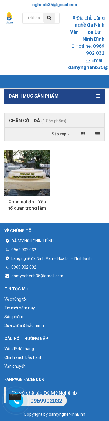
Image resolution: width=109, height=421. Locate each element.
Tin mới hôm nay (19, 308)
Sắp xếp (61, 134)
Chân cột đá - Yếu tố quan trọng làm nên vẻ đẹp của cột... (27, 205)
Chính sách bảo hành (23, 357)
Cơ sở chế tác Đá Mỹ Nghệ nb (44, 393)
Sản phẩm (13, 316)
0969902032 (46, 400)
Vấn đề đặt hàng (19, 348)
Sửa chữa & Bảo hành (24, 325)
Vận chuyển (15, 366)
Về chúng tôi (15, 299)
